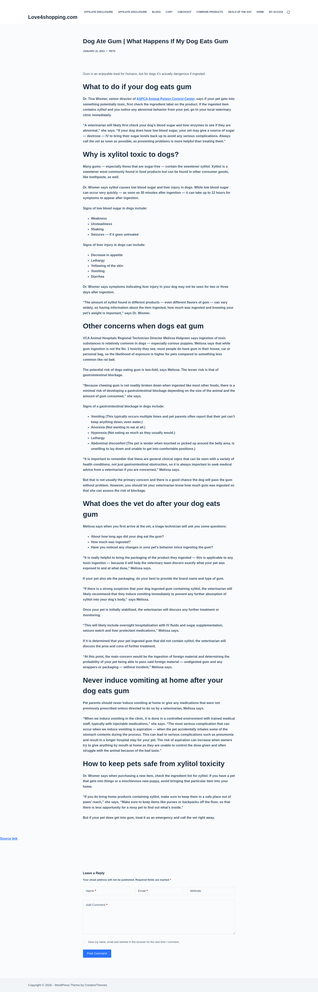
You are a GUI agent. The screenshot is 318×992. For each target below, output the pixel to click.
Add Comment (97, 905)
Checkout (184, 12)
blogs (156, 12)
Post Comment (97, 953)
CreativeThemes (96, 985)
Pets (112, 51)
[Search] (288, 12)
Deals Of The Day (240, 12)
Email (143, 890)
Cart (169, 12)
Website (195, 890)
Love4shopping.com (53, 17)
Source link (8, 838)
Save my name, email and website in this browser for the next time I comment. (133, 941)
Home (260, 12)
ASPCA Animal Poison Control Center (165, 99)
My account (277, 12)
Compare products (209, 12)
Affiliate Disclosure (98, 12)
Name (91, 890)
